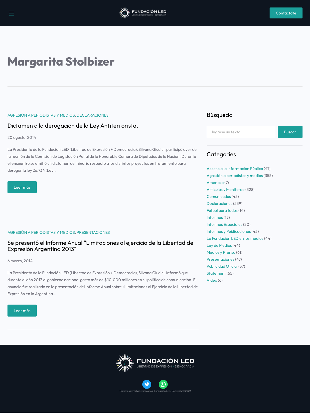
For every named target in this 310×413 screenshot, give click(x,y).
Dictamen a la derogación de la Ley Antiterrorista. (72, 125)
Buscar (290, 131)
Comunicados (219, 196)
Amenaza (215, 182)
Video (212, 280)
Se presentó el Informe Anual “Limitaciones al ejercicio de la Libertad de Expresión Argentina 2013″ (100, 246)
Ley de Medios (219, 245)
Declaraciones (93, 115)
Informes (215, 217)
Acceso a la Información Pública (235, 168)
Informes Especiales (224, 224)
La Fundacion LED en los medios (235, 238)
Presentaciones (93, 232)
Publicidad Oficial (222, 266)
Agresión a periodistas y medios (41, 115)
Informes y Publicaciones (229, 231)
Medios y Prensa (221, 252)
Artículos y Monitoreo (226, 189)
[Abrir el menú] (11, 13)
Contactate (286, 12)
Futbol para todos (222, 210)
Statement (216, 273)
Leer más (24, 188)
